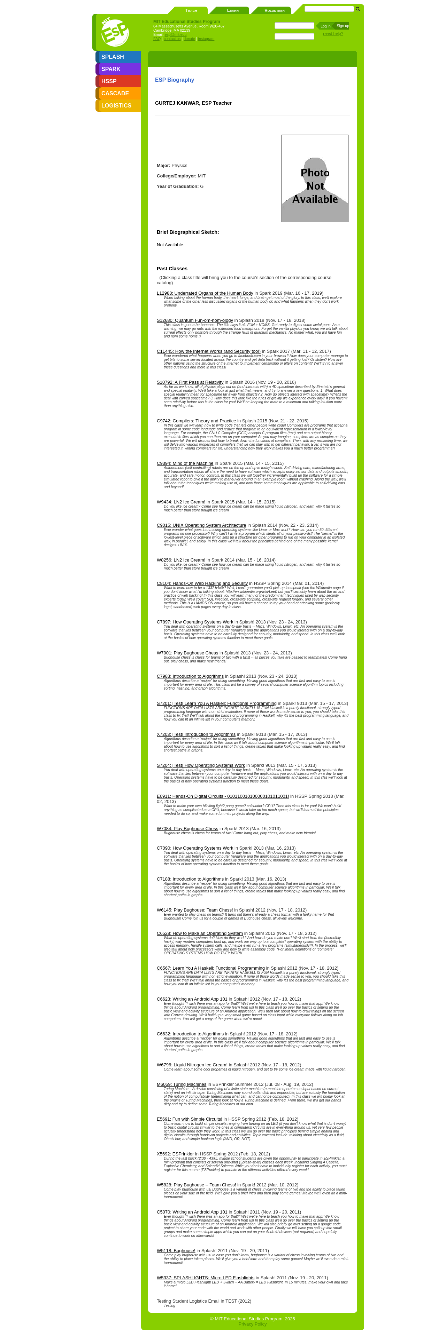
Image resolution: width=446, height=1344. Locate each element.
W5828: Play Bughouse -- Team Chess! (196, 1184)
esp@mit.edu (176, 34)
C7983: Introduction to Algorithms (190, 676)
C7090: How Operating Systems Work (195, 848)
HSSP (109, 81)
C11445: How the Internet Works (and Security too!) (209, 351)
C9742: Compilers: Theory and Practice (196, 420)
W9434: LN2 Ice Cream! (181, 501)
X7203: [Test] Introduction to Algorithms (196, 734)
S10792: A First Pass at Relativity (190, 382)
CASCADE (115, 93)
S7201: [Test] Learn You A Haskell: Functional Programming (217, 703)
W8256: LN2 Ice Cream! (181, 560)
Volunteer (274, 10)
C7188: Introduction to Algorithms (190, 879)
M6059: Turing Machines (181, 1084)
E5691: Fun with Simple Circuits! (189, 1119)
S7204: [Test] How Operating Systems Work (201, 765)
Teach (191, 10)
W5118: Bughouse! (176, 1250)
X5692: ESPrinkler (175, 1153)
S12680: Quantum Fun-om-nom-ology (195, 320)
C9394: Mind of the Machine (185, 463)
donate (189, 39)
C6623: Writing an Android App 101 (192, 999)
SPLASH (112, 57)
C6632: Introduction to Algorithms (190, 1033)
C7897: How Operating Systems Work (195, 622)
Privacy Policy (253, 1324)
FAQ (157, 39)
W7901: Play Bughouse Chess (187, 652)
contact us (172, 39)
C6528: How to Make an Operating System (200, 933)
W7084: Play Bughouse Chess (187, 828)
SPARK (111, 69)
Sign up (343, 26)
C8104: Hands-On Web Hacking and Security (202, 583)
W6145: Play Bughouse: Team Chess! (195, 910)
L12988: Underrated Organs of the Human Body (205, 293)
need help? (333, 33)
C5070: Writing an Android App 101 (192, 1212)
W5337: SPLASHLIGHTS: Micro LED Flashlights (205, 1277)
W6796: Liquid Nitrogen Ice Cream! (192, 1064)
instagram (206, 39)
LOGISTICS (116, 106)
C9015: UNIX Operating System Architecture (201, 525)
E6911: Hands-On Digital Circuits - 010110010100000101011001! (223, 796)
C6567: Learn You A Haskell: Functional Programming (211, 968)
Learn (233, 10)
